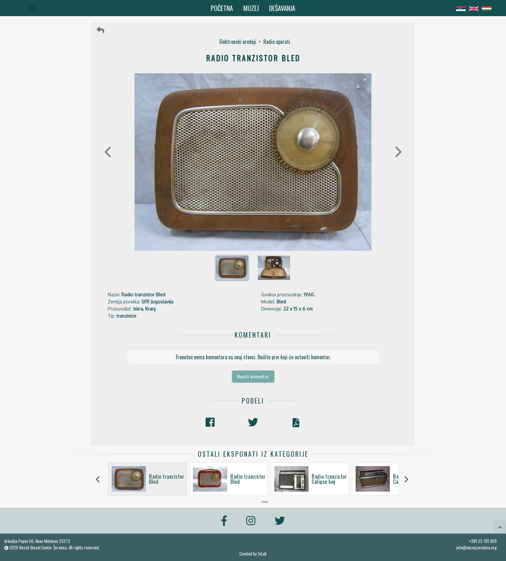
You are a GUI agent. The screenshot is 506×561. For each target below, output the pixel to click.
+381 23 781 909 (483, 541)
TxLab (262, 554)
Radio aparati (276, 42)
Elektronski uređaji (237, 42)
